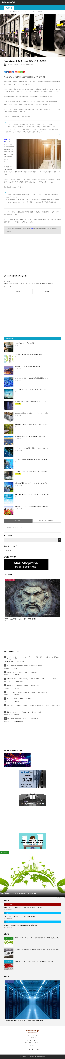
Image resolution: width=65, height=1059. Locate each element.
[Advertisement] (32, 253)
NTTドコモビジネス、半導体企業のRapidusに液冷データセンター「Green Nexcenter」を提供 (31, 679)
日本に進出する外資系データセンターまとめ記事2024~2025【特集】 (25, 665)
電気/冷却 (9, 8)
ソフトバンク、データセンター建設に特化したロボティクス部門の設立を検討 (27, 692)
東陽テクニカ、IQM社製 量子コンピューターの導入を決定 (22, 718)
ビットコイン (32, 283)
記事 (32, 228)
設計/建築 (17, 688)
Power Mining (12, 283)
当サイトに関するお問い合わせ (32, 1042)
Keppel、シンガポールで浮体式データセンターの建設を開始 (23, 685)
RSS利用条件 (32, 1037)
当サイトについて (32, 1035)
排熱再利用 (50, 283)
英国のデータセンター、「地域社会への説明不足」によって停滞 (24, 712)
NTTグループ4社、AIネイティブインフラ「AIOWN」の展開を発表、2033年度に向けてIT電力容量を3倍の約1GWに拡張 (33, 658)
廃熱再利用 (44, 283)
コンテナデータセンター (22, 283)
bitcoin (7, 283)
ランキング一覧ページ (58, 898)
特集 (16, 668)
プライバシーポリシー (32, 1040)
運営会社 (32, 1045)
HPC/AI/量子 (18, 708)
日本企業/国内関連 (20, 661)
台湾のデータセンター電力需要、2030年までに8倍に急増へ (22, 672)
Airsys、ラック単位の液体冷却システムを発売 (19, 698)
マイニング (38, 283)
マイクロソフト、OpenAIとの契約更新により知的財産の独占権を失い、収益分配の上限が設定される (33, 705)
